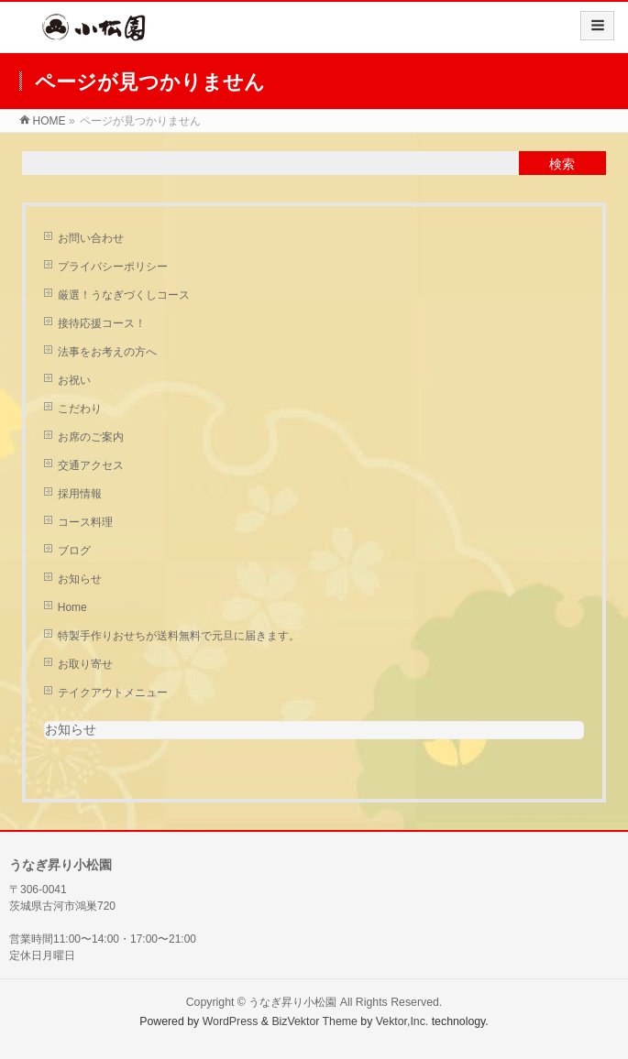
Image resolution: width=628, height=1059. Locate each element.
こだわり (80, 408)
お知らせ (80, 579)
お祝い (74, 380)
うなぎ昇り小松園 (292, 1002)
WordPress (231, 1021)
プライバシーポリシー (113, 266)
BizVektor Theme (314, 1021)
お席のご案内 (91, 437)
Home (72, 607)
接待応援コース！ (102, 323)
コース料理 (85, 522)
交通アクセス (91, 465)
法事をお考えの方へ (107, 351)
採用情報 (80, 493)
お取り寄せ (85, 664)
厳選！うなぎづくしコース (124, 295)
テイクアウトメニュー (113, 692)
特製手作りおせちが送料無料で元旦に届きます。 (179, 635)
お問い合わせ (91, 238)
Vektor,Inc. (402, 1021)
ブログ (74, 550)
